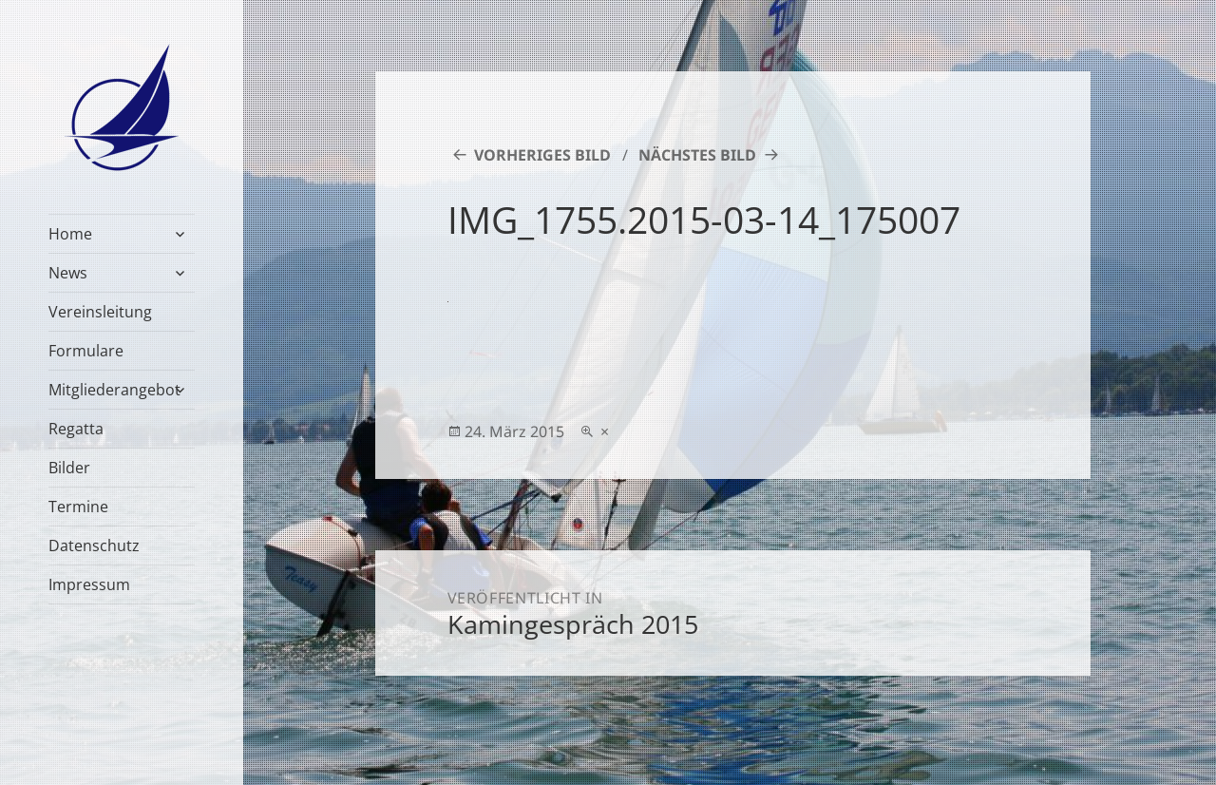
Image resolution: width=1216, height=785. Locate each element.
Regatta (76, 428)
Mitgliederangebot (114, 389)
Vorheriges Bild (542, 154)
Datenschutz (94, 545)
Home (70, 233)
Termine (78, 506)
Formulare (86, 350)
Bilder (69, 467)
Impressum (89, 584)
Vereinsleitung (100, 311)
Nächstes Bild (697, 154)
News (67, 272)
